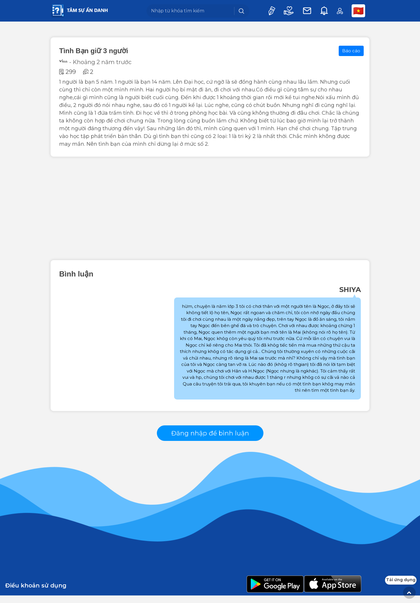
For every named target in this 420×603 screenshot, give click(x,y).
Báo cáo (351, 50)
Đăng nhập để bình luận (210, 436)
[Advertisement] (210, 208)
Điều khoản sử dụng (35, 592)
